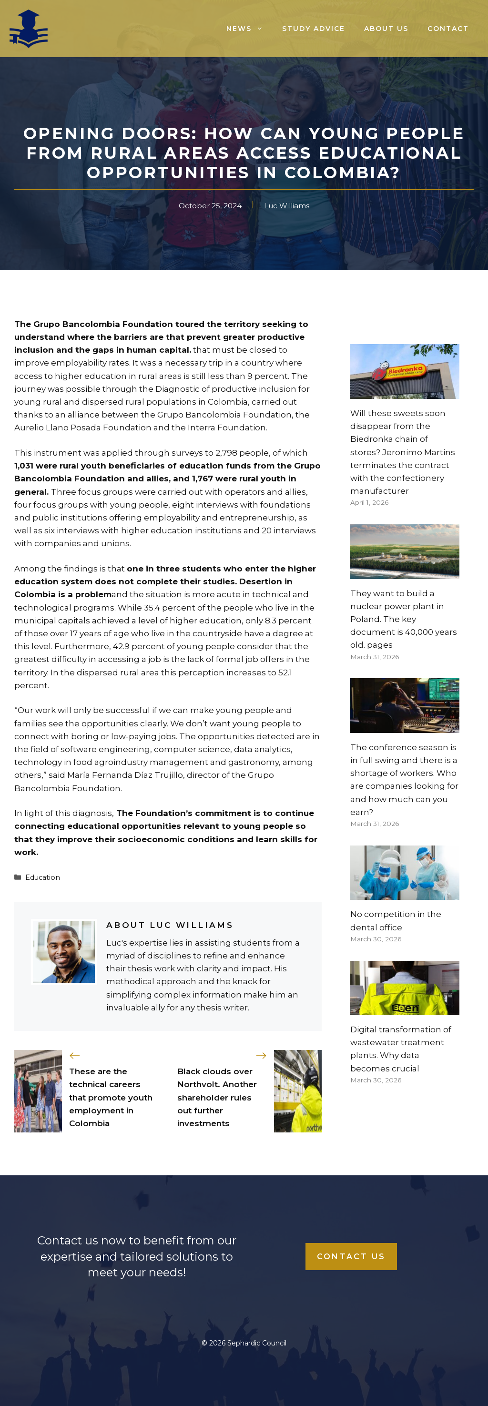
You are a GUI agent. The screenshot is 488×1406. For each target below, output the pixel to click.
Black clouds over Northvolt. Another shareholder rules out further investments (217, 1097)
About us (386, 28)
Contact (448, 28)
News (249, 28)
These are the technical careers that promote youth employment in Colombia (110, 1097)
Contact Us (351, 1256)
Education (42, 877)
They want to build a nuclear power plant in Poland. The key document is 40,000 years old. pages (403, 619)
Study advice (313, 28)
